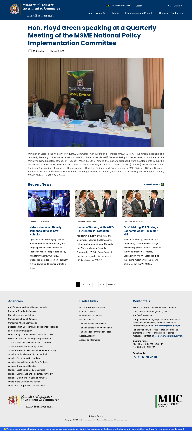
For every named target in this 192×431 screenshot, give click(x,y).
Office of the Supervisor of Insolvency (26, 387)
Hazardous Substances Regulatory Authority (29, 340)
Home (90, 13)
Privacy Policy (96, 418)
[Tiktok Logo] (151, 358)
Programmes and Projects (140, 13)
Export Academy (87, 337)
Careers (163, 13)
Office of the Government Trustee (24, 383)
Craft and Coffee (87, 313)
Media (117, 13)
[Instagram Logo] (139, 358)
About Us (102, 13)
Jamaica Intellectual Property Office (25, 348)
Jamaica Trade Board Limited (22, 367)
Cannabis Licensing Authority (22, 316)
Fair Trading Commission (20, 332)
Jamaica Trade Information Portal (95, 333)
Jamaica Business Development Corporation (29, 344)
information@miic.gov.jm (167, 327)
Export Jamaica (86, 321)
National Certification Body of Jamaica (26, 371)
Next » (111, 286)
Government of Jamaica (90, 317)
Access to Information (89, 341)
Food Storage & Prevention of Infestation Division (31, 336)
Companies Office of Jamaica (22, 320)
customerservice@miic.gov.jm (167, 337)
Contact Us (177, 13)
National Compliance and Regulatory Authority (30, 375)
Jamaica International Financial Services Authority (32, 352)
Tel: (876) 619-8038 (142, 317)
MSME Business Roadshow (92, 309)
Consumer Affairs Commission (22, 324)
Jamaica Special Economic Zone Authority (28, 364)
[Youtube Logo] (155, 358)
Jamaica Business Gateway (92, 325)
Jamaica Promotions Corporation (24, 360)
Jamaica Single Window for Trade (95, 329)
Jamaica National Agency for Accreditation (28, 356)
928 (102, 286)
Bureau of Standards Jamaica (22, 313)
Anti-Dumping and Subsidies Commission (28, 309)
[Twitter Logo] (134, 358)
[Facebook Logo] (143, 358)
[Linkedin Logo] (147, 358)
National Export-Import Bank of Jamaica (27, 379)
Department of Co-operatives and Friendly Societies (33, 328)
